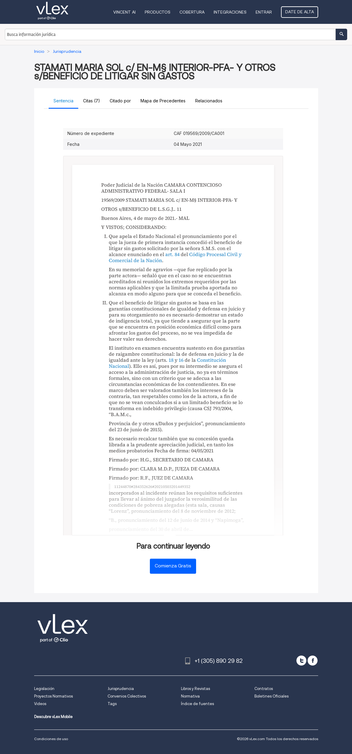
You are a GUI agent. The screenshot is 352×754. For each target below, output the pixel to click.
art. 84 (172, 254)
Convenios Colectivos (127, 696)
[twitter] (301, 661)
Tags (112, 703)
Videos (40, 703)
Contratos (263, 688)
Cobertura (192, 12)
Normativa (190, 696)
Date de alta (299, 11)
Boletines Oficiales (271, 696)
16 (181, 360)
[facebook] (313, 661)
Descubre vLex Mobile (53, 716)
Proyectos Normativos (53, 696)
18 (171, 360)
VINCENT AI (124, 12)
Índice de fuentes (197, 703)
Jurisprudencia (121, 688)
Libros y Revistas (195, 688)
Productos (157, 12)
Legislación (44, 688)
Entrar (264, 12)
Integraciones (230, 12)
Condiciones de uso (51, 739)
